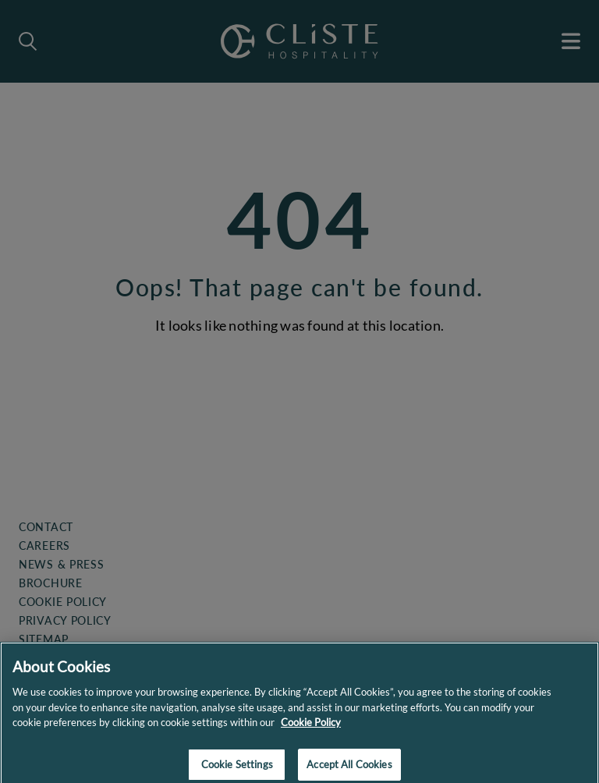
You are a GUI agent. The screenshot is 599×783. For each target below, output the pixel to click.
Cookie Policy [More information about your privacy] (311, 727)
